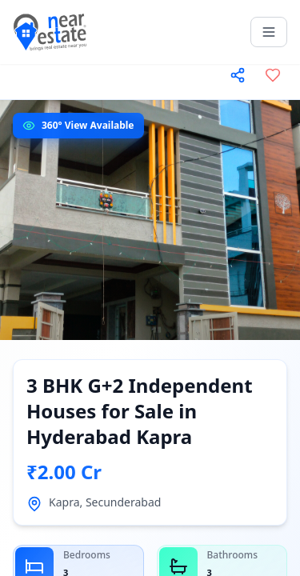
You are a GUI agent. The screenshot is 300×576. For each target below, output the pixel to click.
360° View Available (88, 125)
